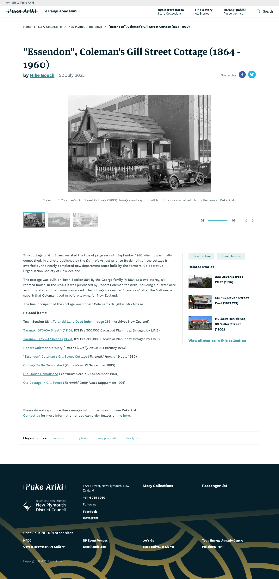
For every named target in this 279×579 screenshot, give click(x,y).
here (126, 415)
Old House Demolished (40, 374)
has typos (133, 438)
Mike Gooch (42, 75)
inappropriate (107, 438)
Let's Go (148, 540)
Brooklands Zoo (94, 547)
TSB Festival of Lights (158, 547)
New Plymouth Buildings (85, 27)
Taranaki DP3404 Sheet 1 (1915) (47, 330)
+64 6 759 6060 (94, 498)
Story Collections (50, 27)
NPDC (27, 540)
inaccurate (59, 438)
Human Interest (231, 256)
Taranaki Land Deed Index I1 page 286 (81, 321)
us (31, 415)
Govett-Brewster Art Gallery (44, 547)
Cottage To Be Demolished (43, 365)
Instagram (90, 518)
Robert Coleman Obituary (43, 347)
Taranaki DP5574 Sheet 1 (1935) (47, 339)
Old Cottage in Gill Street (43, 382)
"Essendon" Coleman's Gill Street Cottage (55, 356)
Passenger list (214, 485)
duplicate (82, 438)
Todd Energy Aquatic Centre (223, 540)
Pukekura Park (212, 547)
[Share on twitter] (252, 75)
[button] (246, 220)
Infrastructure (201, 256)
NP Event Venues (95, 540)
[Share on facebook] (242, 75)
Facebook (90, 512)
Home (27, 27)
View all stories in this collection (217, 340)
